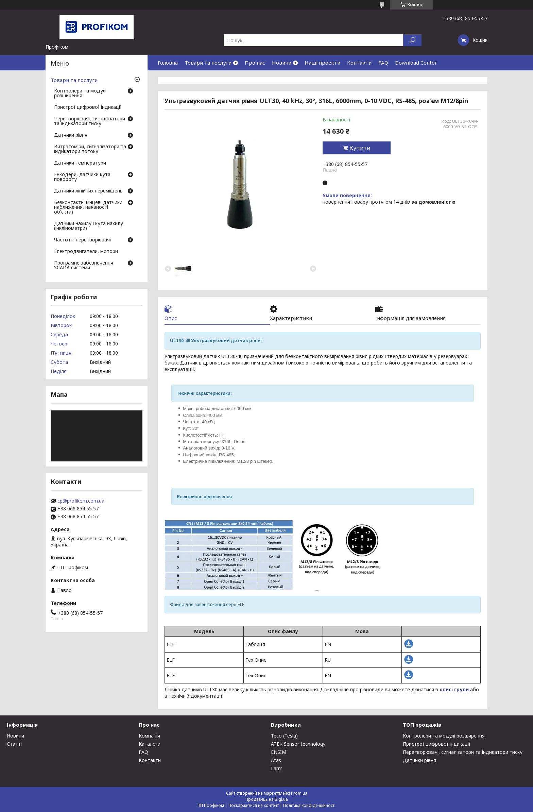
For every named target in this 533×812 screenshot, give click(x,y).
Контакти (359, 62)
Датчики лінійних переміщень (88, 191)
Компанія (149, 735)
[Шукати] (412, 40)
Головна (168, 62)
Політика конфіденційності (309, 805)
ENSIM (278, 752)
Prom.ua (299, 793)
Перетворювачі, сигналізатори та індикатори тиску (89, 121)
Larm (276, 768)
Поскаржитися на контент (253, 805)
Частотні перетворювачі (82, 240)
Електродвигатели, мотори (86, 251)
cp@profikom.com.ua (80, 501)
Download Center (416, 62)
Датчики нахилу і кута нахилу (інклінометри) (88, 226)
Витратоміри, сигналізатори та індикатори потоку (90, 149)
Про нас (255, 62)
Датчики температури (80, 163)
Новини (281, 62)
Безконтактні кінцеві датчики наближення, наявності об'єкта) (88, 207)
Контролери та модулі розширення (80, 93)
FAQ (383, 62)
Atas (276, 760)
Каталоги (149, 744)
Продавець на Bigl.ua (266, 799)
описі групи (454, 689)
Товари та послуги (208, 62)
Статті (14, 744)
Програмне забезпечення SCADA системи (83, 265)
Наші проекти (322, 62)
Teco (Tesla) (284, 735)
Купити (360, 148)
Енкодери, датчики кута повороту (82, 177)
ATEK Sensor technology (298, 744)
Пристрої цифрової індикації (88, 107)
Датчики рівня (70, 135)
